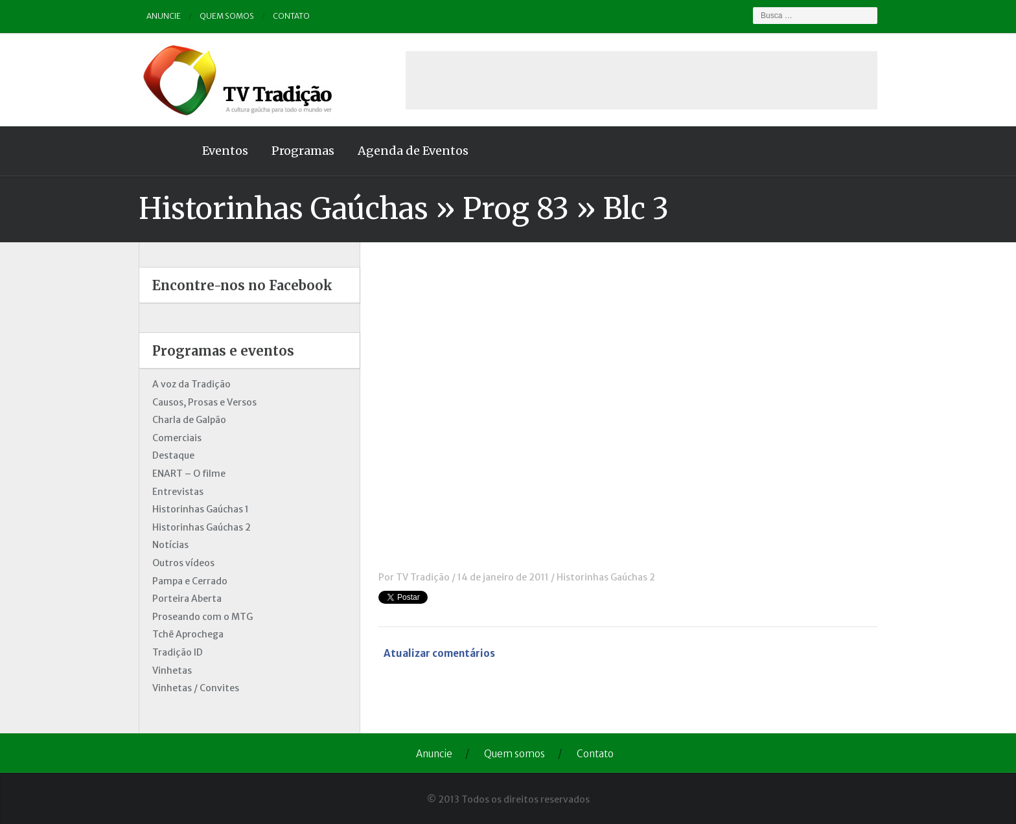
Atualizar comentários (439, 653)
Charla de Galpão (189, 420)
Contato (291, 16)
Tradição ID (177, 652)
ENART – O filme (188, 473)
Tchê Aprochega (188, 634)
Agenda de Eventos (413, 150)
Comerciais (177, 438)
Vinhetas (172, 670)
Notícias (170, 545)
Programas (302, 150)
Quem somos (227, 16)
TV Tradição (423, 577)
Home (164, 151)
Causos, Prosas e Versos (204, 402)
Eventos (225, 150)
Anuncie (163, 16)
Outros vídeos (183, 563)
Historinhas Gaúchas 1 (200, 509)
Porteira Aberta (187, 598)
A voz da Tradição (191, 384)
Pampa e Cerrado (189, 581)
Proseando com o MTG (202, 617)
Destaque (173, 455)
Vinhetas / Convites (195, 688)
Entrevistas (177, 492)
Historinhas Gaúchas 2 (606, 577)
